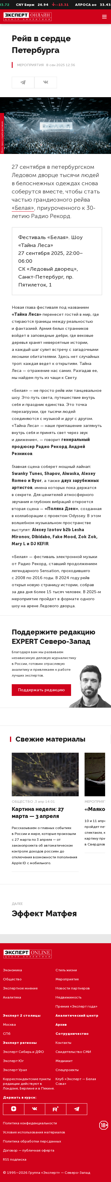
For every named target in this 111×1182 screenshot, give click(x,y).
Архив (61, 1025)
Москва (9, 1025)
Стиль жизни (66, 970)
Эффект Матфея (44, 913)
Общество (22, 802)
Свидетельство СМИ (73, 1052)
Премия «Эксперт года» (76, 1006)
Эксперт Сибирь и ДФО (23, 1052)
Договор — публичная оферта (28, 1150)
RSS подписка (14, 1159)
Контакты (63, 1043)
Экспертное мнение (20, 988)
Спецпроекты (67, 1070)
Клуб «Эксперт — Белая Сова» (76, 1081)
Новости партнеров (73, 988)
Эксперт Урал (15, 1070)
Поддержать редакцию (41, 689)
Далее (17, 904)
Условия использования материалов (34, 1132)
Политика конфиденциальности (30, 1123)
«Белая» (23, 207)
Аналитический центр (77, 1015)
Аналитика (12, 997)
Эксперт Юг (13, 1061)
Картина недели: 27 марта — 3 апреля (38, 812)
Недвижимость (68, 997)
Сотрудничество (72, 1034)
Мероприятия (67, 979)
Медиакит (64, 1061)
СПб (7, 1034)
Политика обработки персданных (32, 1141)
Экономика (12, 970)
